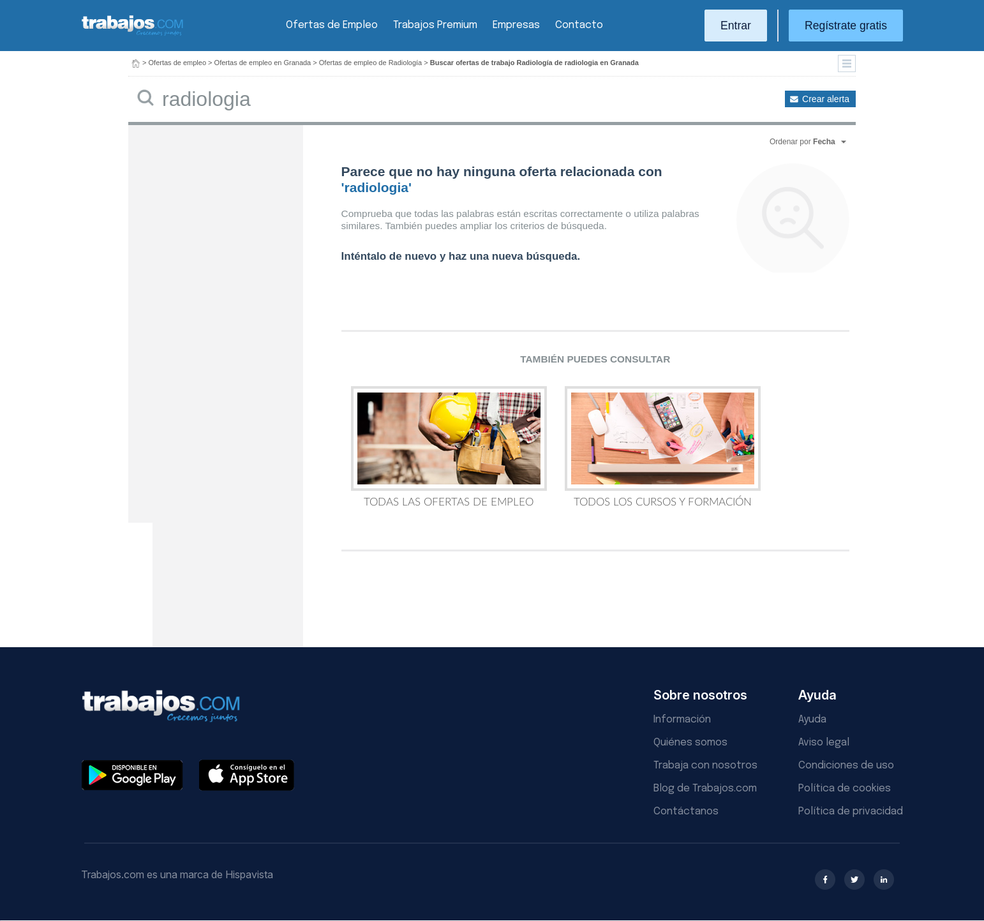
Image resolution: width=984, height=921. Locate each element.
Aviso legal (823, 742)
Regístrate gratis (846, 25)
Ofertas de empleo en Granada (262, 62)
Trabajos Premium (435, 25)
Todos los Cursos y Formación (663, 446)
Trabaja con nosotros (705, 765)
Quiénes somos (690, 742)
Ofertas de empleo (178, 62)
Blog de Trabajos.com (705, 788)
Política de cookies (844, 788)
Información (682, 719)
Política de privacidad (850, 811)
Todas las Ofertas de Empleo (449, 446)
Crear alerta (825, 99)
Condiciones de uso (846, 765)
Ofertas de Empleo (332, 25)
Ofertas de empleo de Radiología (370, 62)
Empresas (516, 25)
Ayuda (812, 719)
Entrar (735, 25)
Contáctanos (686, 811)
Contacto (579, 25)
